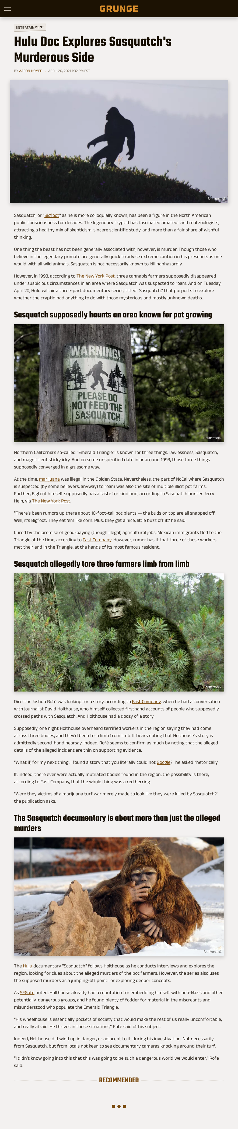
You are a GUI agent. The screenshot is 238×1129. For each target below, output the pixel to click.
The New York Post (95, 276)
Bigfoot (51, 215)
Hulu (27, 966)
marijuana (49, 479)
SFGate (27, 992)
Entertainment (30, 27)
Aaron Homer (30, 71)
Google (163, 762)
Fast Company (97, 539)
